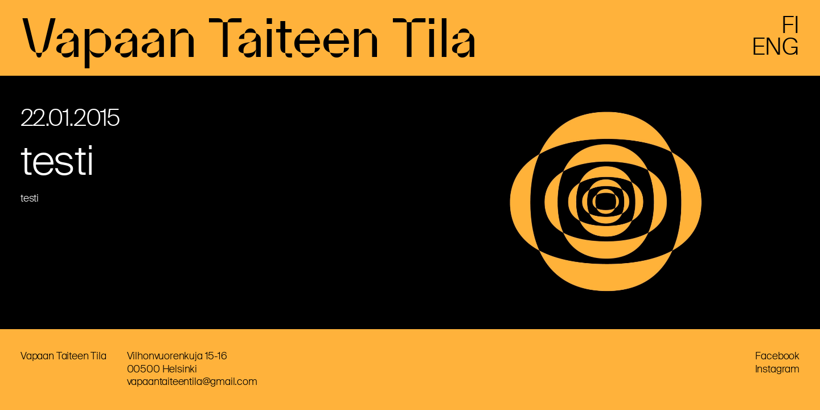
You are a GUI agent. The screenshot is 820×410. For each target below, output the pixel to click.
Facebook (777, 356)
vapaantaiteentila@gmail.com (192, 381)
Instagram (777, 369)
